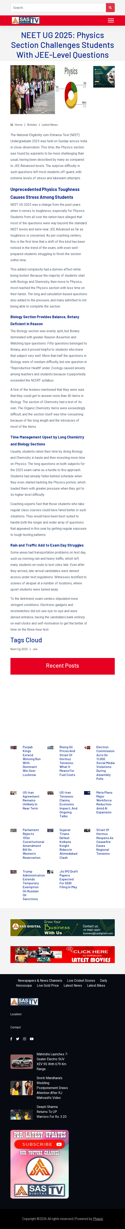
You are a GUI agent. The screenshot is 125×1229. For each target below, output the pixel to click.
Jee (35, 649)
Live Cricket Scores (81, 981)
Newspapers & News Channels (40, 981)
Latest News (50, 124)
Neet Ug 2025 (19, 649)
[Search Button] (110, 7)
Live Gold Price (48, 985)
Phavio (98, 1219)
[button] (110, 19)
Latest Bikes (96, 985)
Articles (32, 124)
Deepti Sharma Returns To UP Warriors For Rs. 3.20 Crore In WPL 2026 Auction (51, 1116)
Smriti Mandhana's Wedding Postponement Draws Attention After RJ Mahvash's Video (52, 1088)
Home (16, 124)
